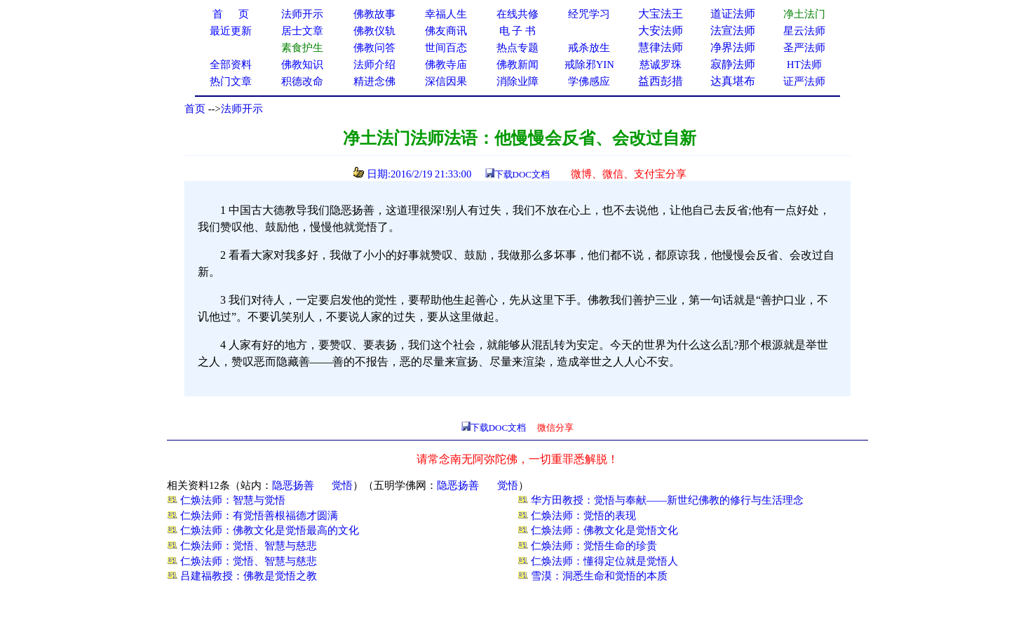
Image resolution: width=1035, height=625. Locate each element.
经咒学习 (589, 14)
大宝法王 (660, 14)
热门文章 (231, 81)
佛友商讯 (446, 30)
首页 (194, 108)
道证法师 (732, 14)
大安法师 (660, 30)
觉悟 (342, 485)
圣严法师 (804, 47)
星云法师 (804, 30)
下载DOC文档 (522, 174)
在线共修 (517, 14)
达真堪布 (732, 81)
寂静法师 (732, 64)
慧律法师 (660, 47)
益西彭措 (660, 81)
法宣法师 (732, 30)
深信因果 (446, 81)
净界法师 (732, 47)
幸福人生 (446, 14)
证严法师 (804, 81)
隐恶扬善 (293, 485)
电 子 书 (517, 30)
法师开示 (242, 108)
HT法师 (804, 64)
